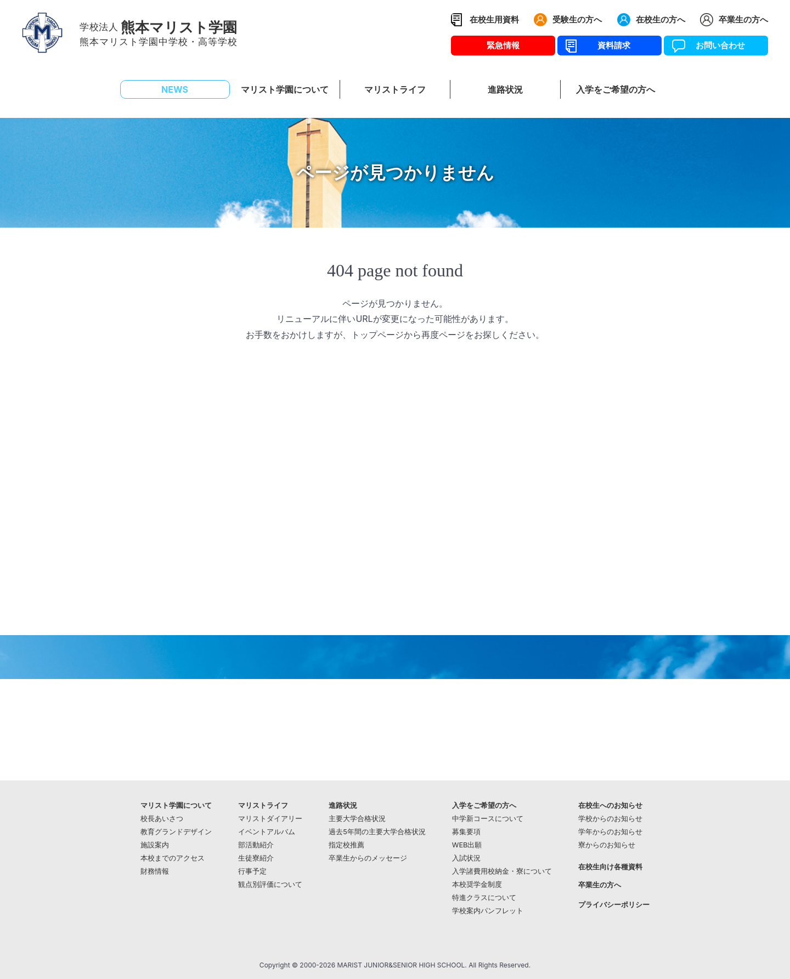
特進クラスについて (484, 897)
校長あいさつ (161, 818)
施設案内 (154, 845)
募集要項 (466, 832)
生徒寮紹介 (256, 858)
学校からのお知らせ (610, 818)
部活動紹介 (256, 845)
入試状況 (466, 858)
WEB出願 (467, 845)
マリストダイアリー (270, 818)
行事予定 (252, 871)
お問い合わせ (716, 45)
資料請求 (609, 45)
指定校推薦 (346, 845)
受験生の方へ (577, 19)
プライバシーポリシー (614, 905)
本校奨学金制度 (477, 884)
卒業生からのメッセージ (368, 858)
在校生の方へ (660, 19)
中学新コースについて (487, 818)
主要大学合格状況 (357, 818)
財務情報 (154, 871)
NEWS (174, 89)
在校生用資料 (494, 19)
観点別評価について (270, 884)
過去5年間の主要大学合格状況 (377, 832)
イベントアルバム (266, 832)
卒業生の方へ (743, 19)
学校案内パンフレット (487, 911)
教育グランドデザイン (176, 832)
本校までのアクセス (172, 858)
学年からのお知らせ (610, 832)
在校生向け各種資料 (610, 867)
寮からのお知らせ (606, 845)
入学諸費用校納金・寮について (502, 871)
